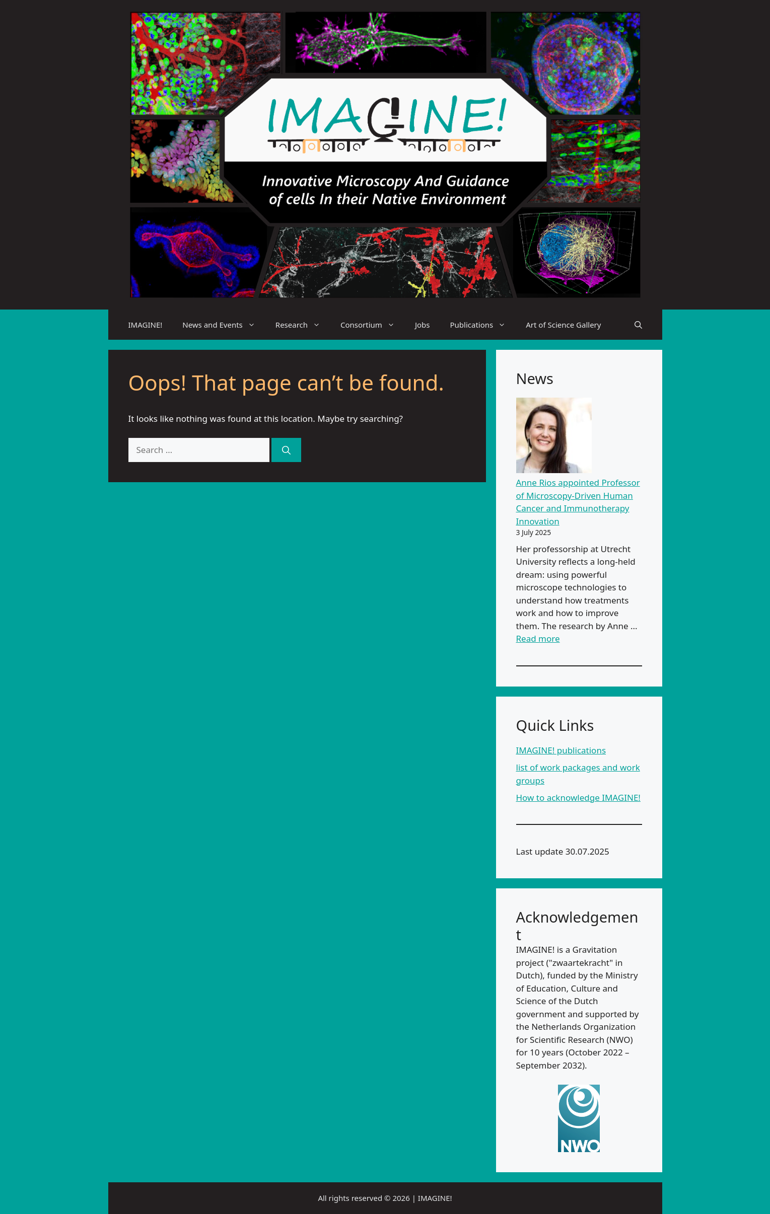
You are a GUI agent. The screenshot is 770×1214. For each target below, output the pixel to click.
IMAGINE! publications (561, 750)
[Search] (286, 450)
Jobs (422, 325)
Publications (483, 325)
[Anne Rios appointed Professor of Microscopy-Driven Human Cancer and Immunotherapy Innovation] (554, 437)
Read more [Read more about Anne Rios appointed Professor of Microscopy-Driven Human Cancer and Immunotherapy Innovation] (538, 638)
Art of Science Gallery (563, 325)
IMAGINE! (145, 325)
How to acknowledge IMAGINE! (578, 797)
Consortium (372, 325)
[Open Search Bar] (638, 325)
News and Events (223, 325)
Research (302, 325)
